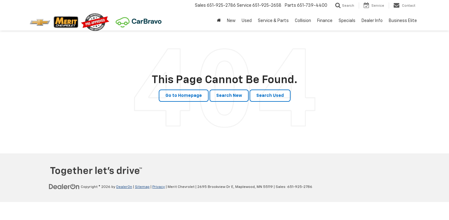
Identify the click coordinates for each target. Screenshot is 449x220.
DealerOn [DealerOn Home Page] (124, 187)
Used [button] (247, 21)
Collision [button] (303, 21)
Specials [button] (347, 21)
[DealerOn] (64, 187)
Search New (229, 96)
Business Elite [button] (403, 21)
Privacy (158, 187)
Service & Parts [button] (273, 21)
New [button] (231, 21)
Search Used (270, 96)
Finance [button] (324, 21)
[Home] (219, 21)
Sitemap (142, 187)
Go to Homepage (183, 96)
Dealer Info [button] (372, 21)
